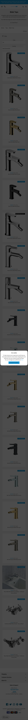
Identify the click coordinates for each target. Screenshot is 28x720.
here (22, 359)
